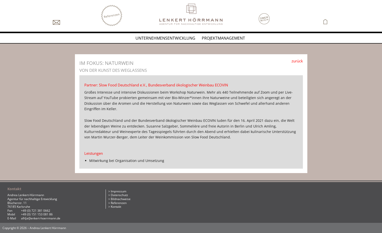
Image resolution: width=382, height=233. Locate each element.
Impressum (118, 191)
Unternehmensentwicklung (165, 38)
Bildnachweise (121, 199)
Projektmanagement (223, 38)
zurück (297, 60)
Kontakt (116, 207)
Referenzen (119, 203)
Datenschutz (119, 195)
